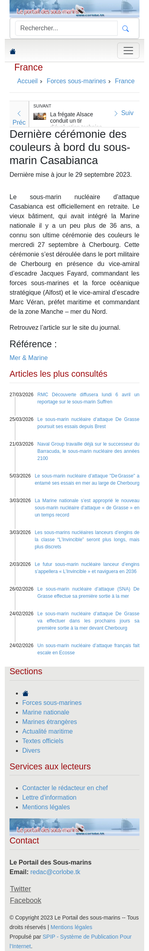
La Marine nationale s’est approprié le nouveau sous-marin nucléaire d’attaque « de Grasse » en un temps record (87, 508)
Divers (31, 750)
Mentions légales (46, 807)
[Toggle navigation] (128, 51)
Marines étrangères (49, 721)
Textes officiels (43, 741)
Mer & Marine (29, 357)
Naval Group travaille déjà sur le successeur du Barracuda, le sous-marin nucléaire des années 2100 (88, 451)
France (28, 67)
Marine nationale (45, 712)
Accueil (27, 81)
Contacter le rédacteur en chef (65, 788)
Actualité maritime (47, 731)
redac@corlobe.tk (55, 872)
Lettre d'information (49, 797)
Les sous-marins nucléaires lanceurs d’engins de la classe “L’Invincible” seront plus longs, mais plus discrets (87, 540)
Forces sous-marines (51, 702)
